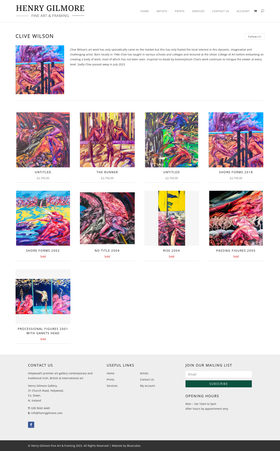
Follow (254, 36)
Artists (162, 11)
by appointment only (214, 409)
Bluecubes (134, 445)
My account (147, 386)
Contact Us (220, 11)
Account (243, 11)
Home (145, 11)
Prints (180, 11)
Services (198, 11)
